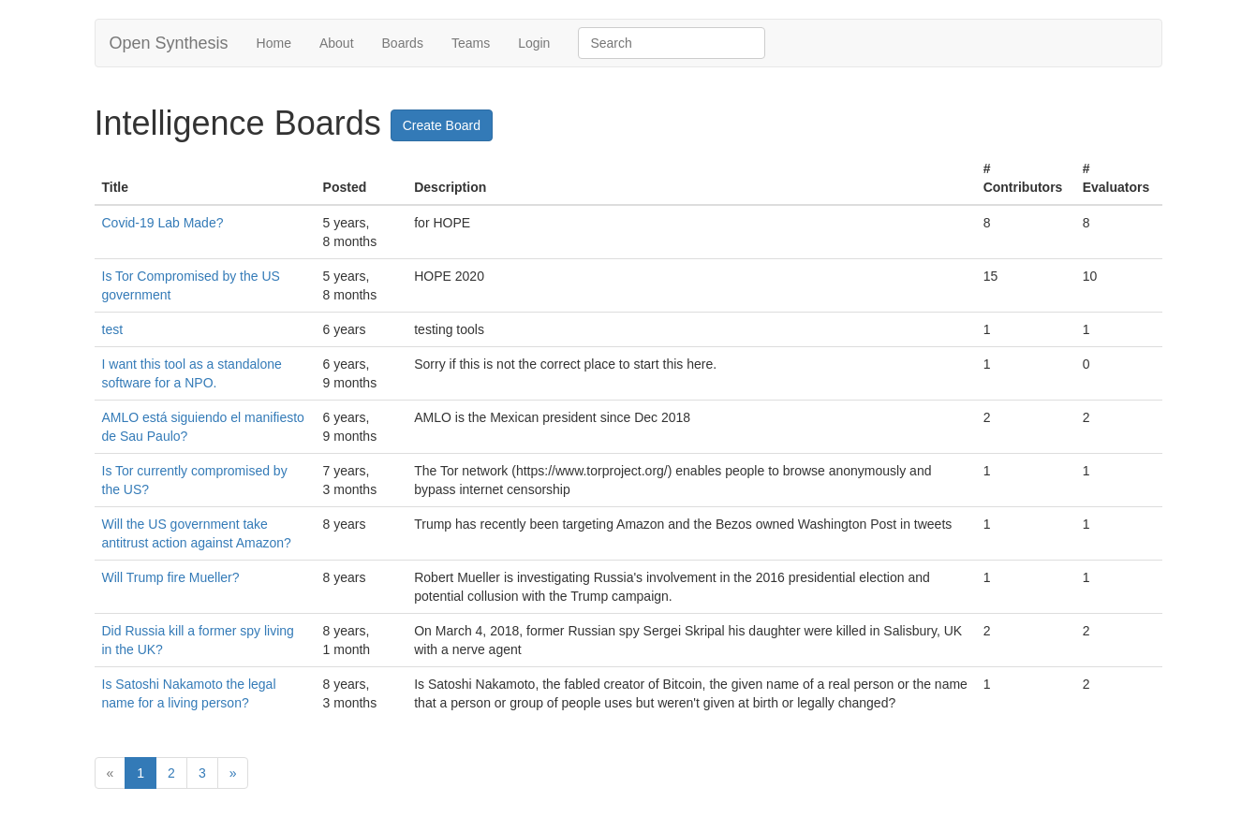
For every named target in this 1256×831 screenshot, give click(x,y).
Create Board (441, 125)
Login (534, 43)
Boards (402, 43)
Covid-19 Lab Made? (163, 222)
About (336, 43)
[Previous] (110, 773)
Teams (470, 43)
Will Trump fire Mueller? (171, 577)
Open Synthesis (169, 43)
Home (274, 43)
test (113, 329)
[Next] (233, 773)
